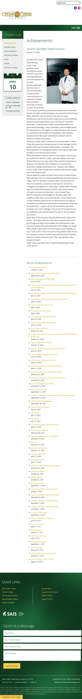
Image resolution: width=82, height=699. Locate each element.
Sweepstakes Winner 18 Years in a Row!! (46, 372)
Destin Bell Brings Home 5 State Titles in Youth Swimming (53, 293)
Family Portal (32, 8)
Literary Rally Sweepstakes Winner (44, 354)
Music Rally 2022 (37, 460)
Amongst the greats (38, 542)
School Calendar (8, 602)
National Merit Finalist (39, 430)
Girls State (35, 413)
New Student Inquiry (10, 599)
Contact (67, 8)
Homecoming (9, 47)
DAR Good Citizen (37, 471)
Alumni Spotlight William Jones (43, 279)
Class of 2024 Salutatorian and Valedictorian (48, 348)
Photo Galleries (10, 51)
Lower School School (50, 592)
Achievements (10, 43)
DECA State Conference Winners (43, 360)
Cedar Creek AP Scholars (40, 407)
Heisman (34, 442)
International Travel (39, 536)
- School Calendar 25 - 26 (13, 106)
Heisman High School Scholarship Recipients (48, 378)
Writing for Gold (37, 483)
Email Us (33, 682)
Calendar (56, 8)
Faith (6, 59)
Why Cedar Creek (8, 588)
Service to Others (11, 55)
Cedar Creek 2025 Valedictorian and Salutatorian (50, 299)
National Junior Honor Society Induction (46, 366)
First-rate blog (36, 547)
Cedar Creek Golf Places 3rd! (42, 305)
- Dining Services (12, 111)
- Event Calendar (12, 102)
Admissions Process (9, 595)
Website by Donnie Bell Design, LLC (67, 682)
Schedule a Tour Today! (11, 697)
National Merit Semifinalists (41, 401)
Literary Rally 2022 (38, 454)
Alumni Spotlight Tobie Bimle (42, 384)
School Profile (7, 592)
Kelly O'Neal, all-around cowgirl (43, 553)
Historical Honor (37, 524)
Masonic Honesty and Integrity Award (45, 465)
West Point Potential (39, 389)
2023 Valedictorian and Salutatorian (45, 424)
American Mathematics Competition (45, 436)
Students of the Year (39, 267)
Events (6, 63)
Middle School (47, 595)
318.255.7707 (7, 682)
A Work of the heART (39, 512)
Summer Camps (10, 67)
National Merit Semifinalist (41, 342)
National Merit (36, 477)
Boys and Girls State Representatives (45, 273)
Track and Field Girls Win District (43, 317)
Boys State (35, 419)
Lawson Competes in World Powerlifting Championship (52, 395)
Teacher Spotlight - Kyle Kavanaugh (45, 495)
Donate (45, 8)
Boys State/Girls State (39, 328)
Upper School (47, 599)
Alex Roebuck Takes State (41, 311)
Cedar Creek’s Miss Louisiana (42, 518)
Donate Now (46, 588)
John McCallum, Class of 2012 (42, 559)
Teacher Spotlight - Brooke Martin (44, 501)
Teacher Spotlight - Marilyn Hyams (44, 489)
